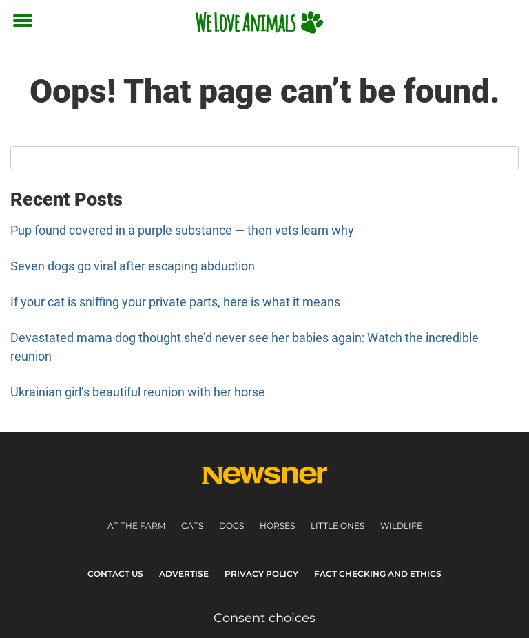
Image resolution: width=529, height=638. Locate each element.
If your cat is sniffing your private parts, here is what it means (175, 302)
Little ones (337, 525)
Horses (277, 525)
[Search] (510, 157)
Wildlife (401, 525)
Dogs (231, 525)
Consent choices (264, 618)
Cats (192, 525)
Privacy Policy (261, 573)
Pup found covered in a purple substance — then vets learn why (182, 230)
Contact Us (115, 573)
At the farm (136, 525)
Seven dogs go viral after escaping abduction (132, 266)
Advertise (184, 573)
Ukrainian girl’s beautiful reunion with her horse (137, 392)
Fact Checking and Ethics (378, 573)
